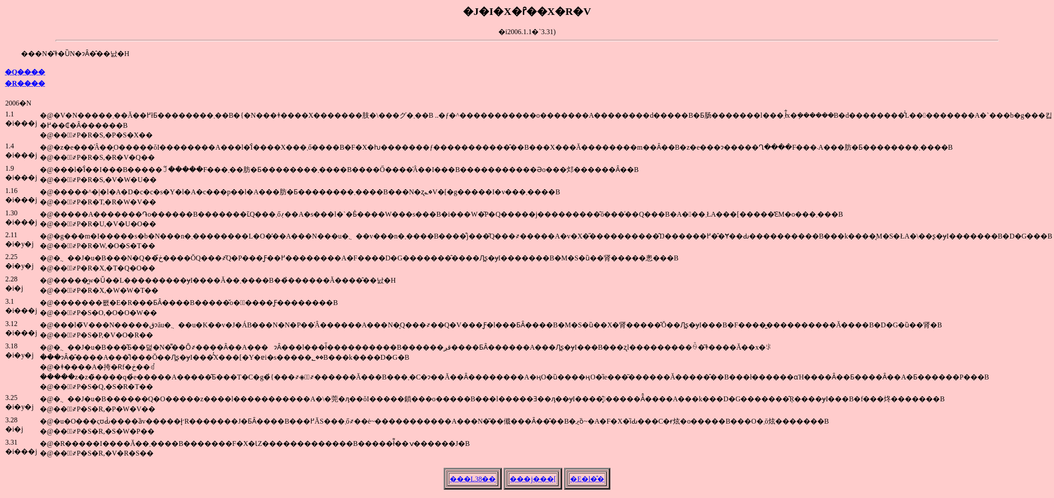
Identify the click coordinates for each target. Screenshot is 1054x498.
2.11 (11, 234)
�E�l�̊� (587, 479)
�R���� (25, 83)
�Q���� (25, 72)
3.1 (9, 301)
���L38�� (473, 479)
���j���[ (533, 479)
